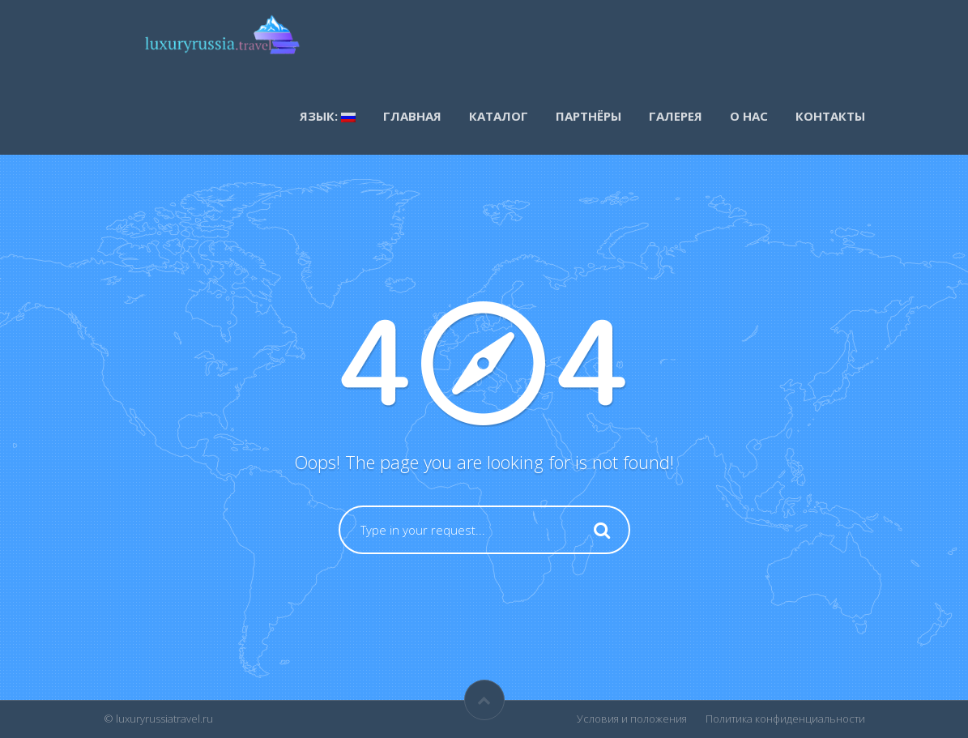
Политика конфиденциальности (785, 718)
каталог (498, 116)
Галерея (675, 116)
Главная (412, 116)
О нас (749, 116)
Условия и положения (632, 718)
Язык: (328, 116)
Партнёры (588, 116)
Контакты (830, 116)
